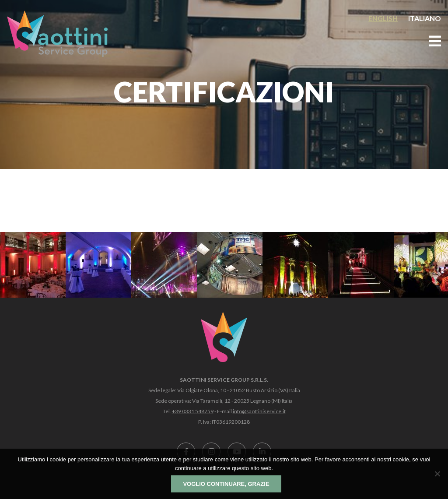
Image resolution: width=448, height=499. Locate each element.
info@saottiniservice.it (259, 411)
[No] (437, 473)
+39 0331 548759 (193, 411)
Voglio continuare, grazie (226, 484)
